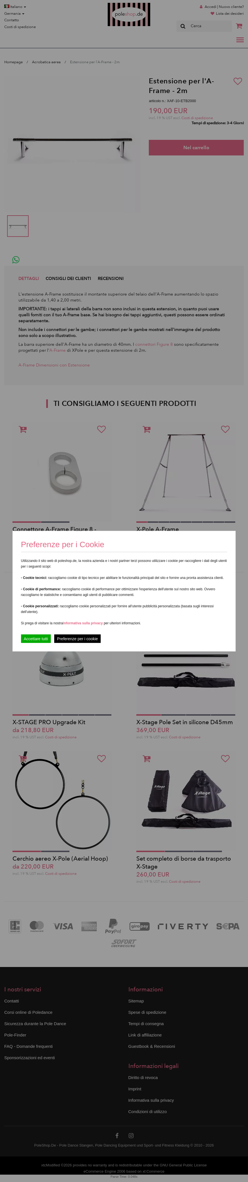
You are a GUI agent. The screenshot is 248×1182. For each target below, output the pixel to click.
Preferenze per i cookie (77, 638)
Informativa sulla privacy (83, 623)
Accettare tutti (36, 638)
